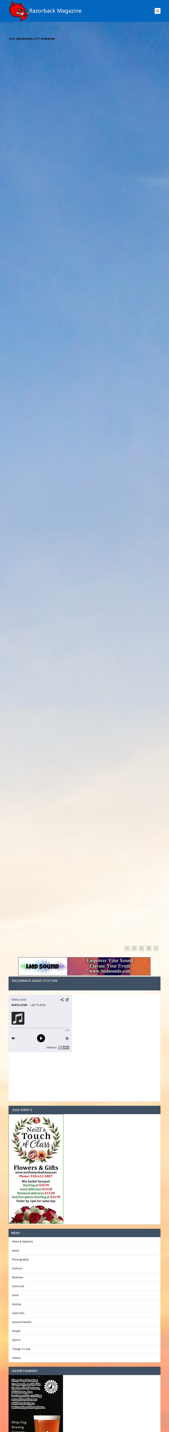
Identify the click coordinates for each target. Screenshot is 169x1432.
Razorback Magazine (25, 105)
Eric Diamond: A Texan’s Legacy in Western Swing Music (117, 97)
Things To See (21, 824)
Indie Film (18, 788)
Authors (17, 744)
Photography (20, 735)
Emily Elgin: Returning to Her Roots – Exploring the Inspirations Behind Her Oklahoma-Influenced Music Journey (121, 375)
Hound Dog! (19, 992)
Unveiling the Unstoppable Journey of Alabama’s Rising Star (43, 279)
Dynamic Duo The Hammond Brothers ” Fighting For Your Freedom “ (43, 373)
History (16, 780)
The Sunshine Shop (24, 974)
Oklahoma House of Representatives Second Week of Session (51, 965)
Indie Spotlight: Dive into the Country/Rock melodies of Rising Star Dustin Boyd (121, 185)
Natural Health (21, 798)
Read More (21, 128)
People (16, 806)
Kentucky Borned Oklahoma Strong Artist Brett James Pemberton (41, 97)
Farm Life (18, 762)
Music (56, 105)
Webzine (65, 1427)
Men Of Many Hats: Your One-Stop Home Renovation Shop (49, 983)
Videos (16, 833)
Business (17, 753)
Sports (16, 815)
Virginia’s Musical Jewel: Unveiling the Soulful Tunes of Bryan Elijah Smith (43, 188)
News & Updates (22, 717)
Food (15, 771)
